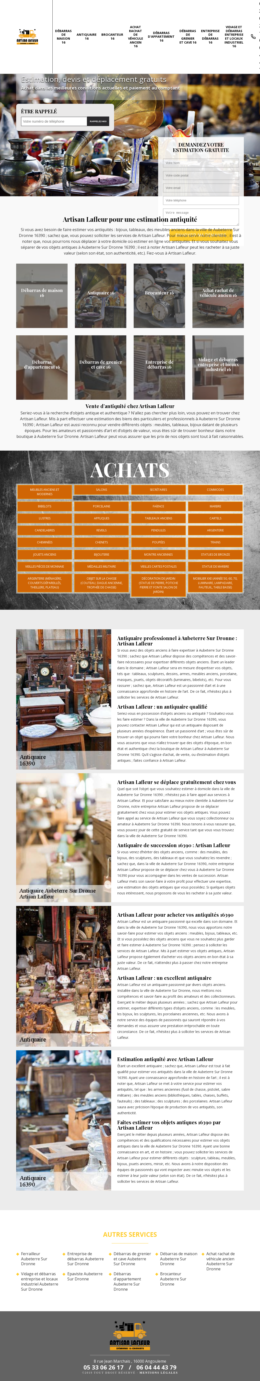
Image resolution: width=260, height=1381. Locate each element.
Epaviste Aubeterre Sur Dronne (85, 1276)
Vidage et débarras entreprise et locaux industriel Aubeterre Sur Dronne (39, 1281)
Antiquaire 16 (86, 36)
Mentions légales (159, 1372)
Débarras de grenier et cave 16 (187, 37)
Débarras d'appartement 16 (161, 37)
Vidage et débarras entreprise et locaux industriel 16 (234, 36)
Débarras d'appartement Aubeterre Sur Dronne (127, 1281)
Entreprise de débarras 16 (210, 37)
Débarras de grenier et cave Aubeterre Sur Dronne (132, 1258)
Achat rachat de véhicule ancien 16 (135, 36)
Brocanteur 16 (112, 36)
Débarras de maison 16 (63, 37)
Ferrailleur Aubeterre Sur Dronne (34, 1258)
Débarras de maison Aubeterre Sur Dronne (178, 1258)
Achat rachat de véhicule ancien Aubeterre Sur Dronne (220, 1261)
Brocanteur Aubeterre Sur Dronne (173, 1279)
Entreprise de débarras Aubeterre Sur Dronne (85, 1258)
